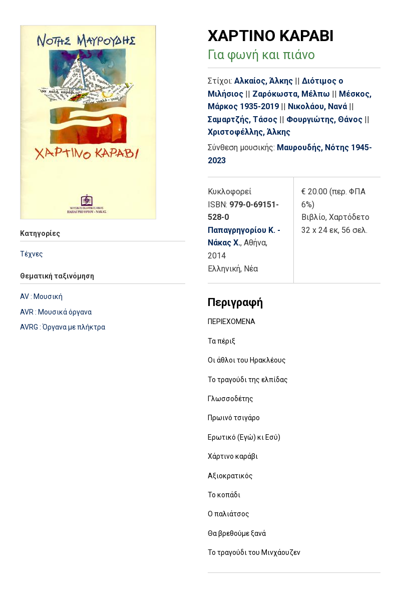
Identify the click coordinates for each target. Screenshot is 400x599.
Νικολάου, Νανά (317, 106)
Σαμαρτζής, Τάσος (242, 119)
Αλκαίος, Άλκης (263, 81)
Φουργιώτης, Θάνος (324, 119)
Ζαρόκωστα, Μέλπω (291, 94)
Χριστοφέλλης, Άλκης (249, 132)
